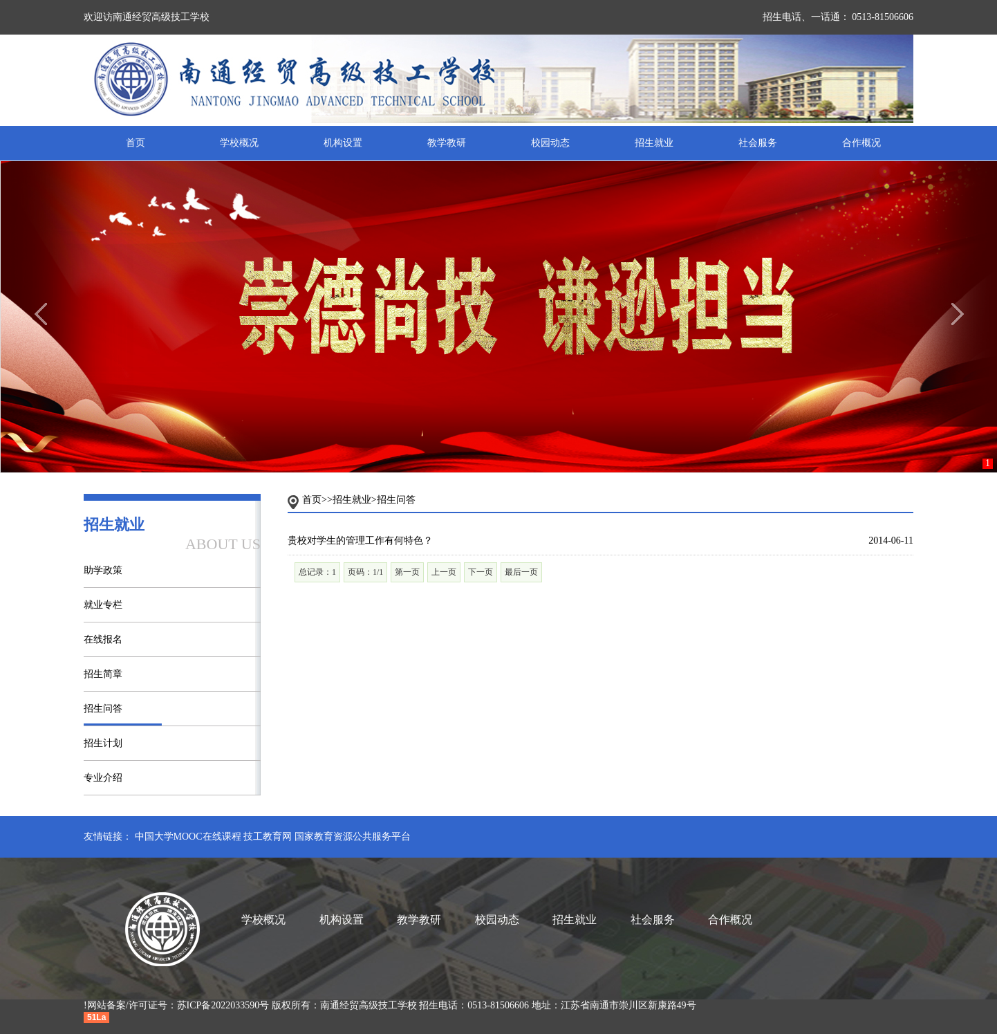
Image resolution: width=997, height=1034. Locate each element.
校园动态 (550, 143)
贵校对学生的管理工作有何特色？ (360, 540)
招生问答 (103, 708)
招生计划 (103, 743)
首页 (135, 143)
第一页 (407, 572)
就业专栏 (103, 605)
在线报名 (103, 639)
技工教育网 (267, 836)
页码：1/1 (365, 572)
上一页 (443, 572)
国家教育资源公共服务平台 (353, 836)
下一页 (480, 572)
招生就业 (654, 143)
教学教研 (446, 143)
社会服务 (757, 143)
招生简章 (103, 674)
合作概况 (861, 143)
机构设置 (343, 143)
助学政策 (103, 570)
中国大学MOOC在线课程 (188, 836)
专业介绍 (103, 778)
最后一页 (521, 572)
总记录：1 (317, 572)
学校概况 (239, 143)
